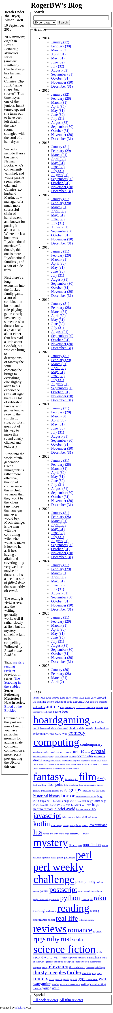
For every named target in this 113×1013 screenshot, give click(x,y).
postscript (63, 889)
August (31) (59, 175)
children (74, 728)
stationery (58, 961)
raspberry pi (51, 911)
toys (99, 973)
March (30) (59, 416)
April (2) (57, 682)
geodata (55, 790)
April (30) (58, 106)
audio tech (90, 707)
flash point (55, 784)
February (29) (61, 151)
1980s (75, 698)
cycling (50, 756)
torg (94, 973)
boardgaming (61, 720)
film (87, 776)
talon (44, 967)
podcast (100, 882)
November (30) (62, 82)
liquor (85, 825)
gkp (66, 790)
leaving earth (69, 825)
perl (84, 855)
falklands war (59, 768)
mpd (67, 833)
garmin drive (90, 785)
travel (51, 979)
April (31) (58, 54)
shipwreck (72, 957)
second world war (46, 957)
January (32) (60, 94)
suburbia (85, 961)
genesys (37, 790)
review (91, 920)
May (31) (58, 58)
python (70, 898)
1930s (42, 698)
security (63, 957)
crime (87, 752)
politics (44, 891)
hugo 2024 (76, 805)
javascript (47, 815)
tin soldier (86, 973)
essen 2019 (65, 764)
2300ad (101, 697)
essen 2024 (97, 764)
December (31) (62, 86)
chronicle (89, 728)
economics (67, 760)
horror (68, 795)
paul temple (69, 857)
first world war (40, 785)
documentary (99, 756)
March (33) (59, 50)
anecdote (103, 702)
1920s (36, 698)
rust (65, 939)
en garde (76, 760)
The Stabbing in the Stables (12, 682)
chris (81, 728)
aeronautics (81, 701)
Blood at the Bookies (13, 708)
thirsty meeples (49, 972)
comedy (76, 733)
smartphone (94, 957)
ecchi (58, 760)
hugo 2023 (65, 805)
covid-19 (77, 752)
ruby (53, 939)
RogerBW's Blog (56, 5)
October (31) (60, 78)
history (54, 796)
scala (77, 939)
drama (37, 760)
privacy (98, 891)
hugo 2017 (70, 800)
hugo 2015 (46, 800)
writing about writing (93, 984)
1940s (48, 698)
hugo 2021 (45, 805)
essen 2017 (44, 764)
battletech (47, 712)
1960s (62, 698)
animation (39, 707)
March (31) (59, 102)
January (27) (60, 42)
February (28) (61, 98)
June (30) (58, 114)
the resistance (77, 967)
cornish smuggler (41, 752)
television (57, 966)
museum (76, 833)
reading (9, 666)
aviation (99, 707)
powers (81, 891)
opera (53, 857)
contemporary (91, 744)
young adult (50, 988)
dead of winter (61, 756)
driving (46, 760)
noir (80, 845)
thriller (74, 972)
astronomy (70, 707)
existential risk (45, 768)
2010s (93, 698)
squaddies (49, 961)
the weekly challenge (95, 967)
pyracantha (54, 899)
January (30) (60, 670)
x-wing (37, 988)
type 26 (58, 979)
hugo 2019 (93, 800)
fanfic (76, 768)
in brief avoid (64, 809)
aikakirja (94, 702)
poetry (36, 891)
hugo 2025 (86, 805)
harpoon (100, 790)
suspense (37, 967)
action (50, 701)
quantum (85, 899)
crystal (98, 751)
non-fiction (92, 844)
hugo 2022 (55, 805)
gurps (75, 789)
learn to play (56, 825)
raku (100, 898)
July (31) (57, 118)
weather (55, 984)
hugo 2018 (82, 801)
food (81, 785)
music (86, 833)
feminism (69, 779)
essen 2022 (76, 764)
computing (56, 742)
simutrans (82, 957)
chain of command (59, 728)
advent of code (63, 701)
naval (73, 844)
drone (53, 760)
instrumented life (86, 809)
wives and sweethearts (70, 984)
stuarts (78, 961)
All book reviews (45, 1000)
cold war (61, 733)
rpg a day (97, 931)
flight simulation (71, 785)
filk (76, 779)
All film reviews (71, 1000)
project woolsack (41, 899)
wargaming (42, 983)
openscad (46, 857)
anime (52, 706)
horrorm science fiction (86, 796)
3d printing (39, 701)
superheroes (95, 961)
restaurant (83, 920)
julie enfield (81, 817)
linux (78, 825)
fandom (69, 768)
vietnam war (92, 979)
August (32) (59, 70)
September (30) (62, 126)
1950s (55, 697)
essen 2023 (87, 764)
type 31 (66, 979)
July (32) (57, 66)
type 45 (73, 979)
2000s (87, 698)
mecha (46, 833)
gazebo (100, 785)
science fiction (64, 949)
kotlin (41, 824)
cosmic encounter (57, 752)
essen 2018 (54, 764)
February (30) (61, 46)
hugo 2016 (58, 801)
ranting (39, 910)
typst (81, 979)
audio (80, 707)
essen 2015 (96, 760)
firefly (101, 779)
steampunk (69, 961)
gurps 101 (86, 790)
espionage (85, 760)
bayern (57, 711)
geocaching (46, 790)
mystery (18, 662)
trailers (40, 978)
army (62, 707)
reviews (9, 670)
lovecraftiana (98, 825)
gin (61, 790)
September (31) (62, 74)
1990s (81, 698)
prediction (90, 891)
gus (93, 790)
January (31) (60, 147)
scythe (99, 952)
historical (40, 796)
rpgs (39, 939)
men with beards (57, 833)
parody (60, 857)
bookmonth (45, 728)
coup (68, 752)
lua (37, 832)
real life (67, 918)
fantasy (48, 776)
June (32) (58, 62)
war (102, 978)
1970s (68, 698)
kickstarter (92, 817)
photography (85, 881)
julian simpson (68, 817)
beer (65, 711)
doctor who (85, 756)
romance (80, 930)
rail (91, 899)
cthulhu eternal (40, 756)
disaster (72, 756)
